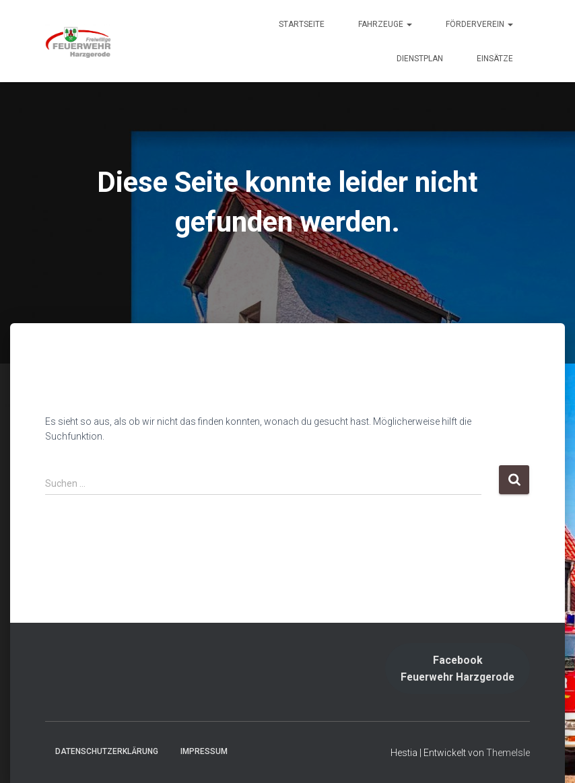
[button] (408, 24)
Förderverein (479, 24)
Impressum (204, 751)
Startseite (302, 24)
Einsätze (495, 58)
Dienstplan (420, 58)
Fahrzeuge (385, 24)
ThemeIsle (508, 752)
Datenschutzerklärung (106, 751)
